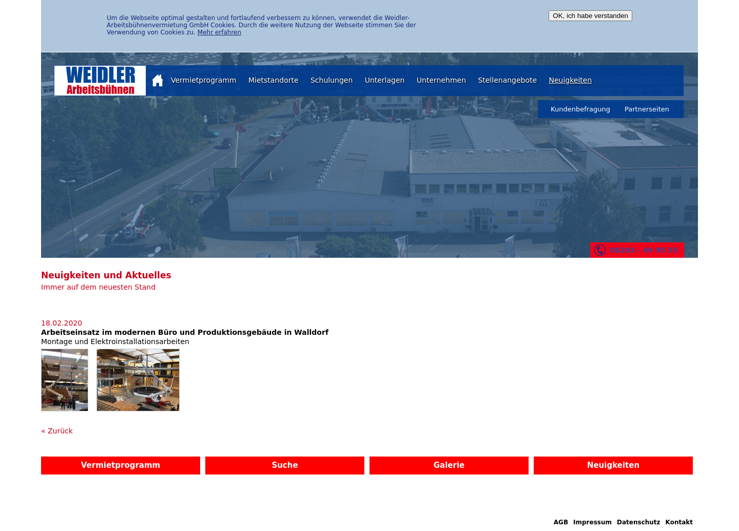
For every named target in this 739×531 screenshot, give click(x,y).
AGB (561, 522)
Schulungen (331, 80)
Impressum (592, 522)
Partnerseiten (647, 109)
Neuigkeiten (570, 80)
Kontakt (679, 522)
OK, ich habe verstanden (590, 16)
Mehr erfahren (219, 32)
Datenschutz (638, 522)
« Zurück (57, 431)
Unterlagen (385, 80)
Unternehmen (441, 80)
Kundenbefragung (580, 109)
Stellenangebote (507, 80)
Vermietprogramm (204, 80)
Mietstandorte (273, 80)
